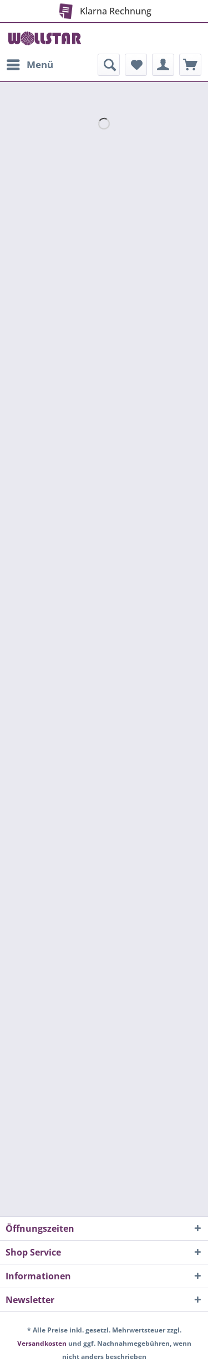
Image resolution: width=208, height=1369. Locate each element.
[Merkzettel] (136, 65)
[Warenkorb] (190, 65)
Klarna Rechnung (102, 9)
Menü (30, 63)
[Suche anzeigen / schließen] (109, 65)
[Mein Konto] (163, 65)
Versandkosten (42, 1343)
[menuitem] (29, 65)
